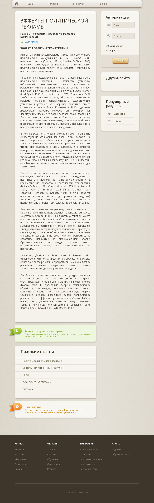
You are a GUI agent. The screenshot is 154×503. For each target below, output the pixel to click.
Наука (24, 33)
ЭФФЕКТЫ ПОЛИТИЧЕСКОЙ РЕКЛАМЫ (54, 23)
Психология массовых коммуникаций (47, 35)
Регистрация (112, 50)
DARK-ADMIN (31, 41)
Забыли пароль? (114, 45)
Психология (38, 33)
